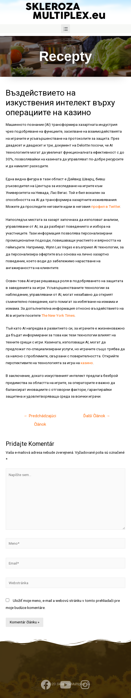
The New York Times (58, 315)
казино (87, 363)
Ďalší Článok (96, 415)
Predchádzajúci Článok (40, 417)
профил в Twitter (105, 206)
